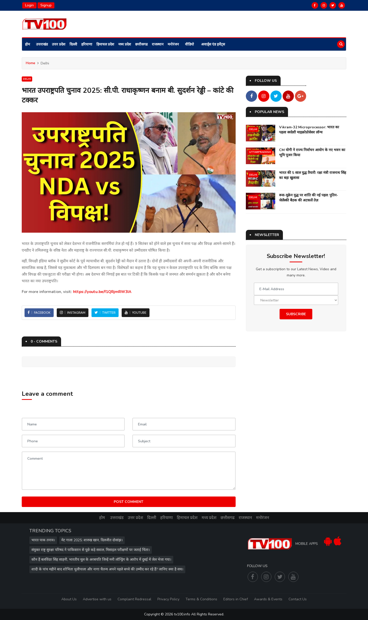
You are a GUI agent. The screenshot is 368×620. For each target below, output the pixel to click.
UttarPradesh (260, 152)
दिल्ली (73, 44)
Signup (46, 5)
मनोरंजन (173, 44)
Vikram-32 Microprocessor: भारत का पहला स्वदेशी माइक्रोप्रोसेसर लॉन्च (309, 130)
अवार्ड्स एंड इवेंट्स (213, 44)
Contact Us (298, 599)
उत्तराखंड (42, 44)
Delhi (27, 79)
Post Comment (128, 501)
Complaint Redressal (134, 599)
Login (29, 5)
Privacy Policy (168, 599)
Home (30, 63)
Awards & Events (268, 599)
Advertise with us (97, 599)
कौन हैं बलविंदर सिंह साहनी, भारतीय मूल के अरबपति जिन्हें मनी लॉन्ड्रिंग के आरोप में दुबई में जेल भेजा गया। (101, 559)
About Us (69, 599)
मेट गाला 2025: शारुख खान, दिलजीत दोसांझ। (92, 540)
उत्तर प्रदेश (58, 44)
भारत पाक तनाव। (43, 540)
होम (27, 44)
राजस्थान (158, 44)
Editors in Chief (235, 599)
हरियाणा (86, 44)
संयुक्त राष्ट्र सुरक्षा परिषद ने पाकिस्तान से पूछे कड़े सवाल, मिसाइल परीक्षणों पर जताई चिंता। (90, 549)
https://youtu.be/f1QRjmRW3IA (102, 291)
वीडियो (189, 44)
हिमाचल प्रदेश (105, 44)
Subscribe (296, 314)
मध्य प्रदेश (124, 44)
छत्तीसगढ (141, 44)
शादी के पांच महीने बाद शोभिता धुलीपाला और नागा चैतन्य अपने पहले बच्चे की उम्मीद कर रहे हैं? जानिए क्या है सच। (107, 569)
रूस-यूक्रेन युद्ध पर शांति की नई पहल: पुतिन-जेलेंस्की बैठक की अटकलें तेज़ (308, 198)
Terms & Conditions (201, 599)
